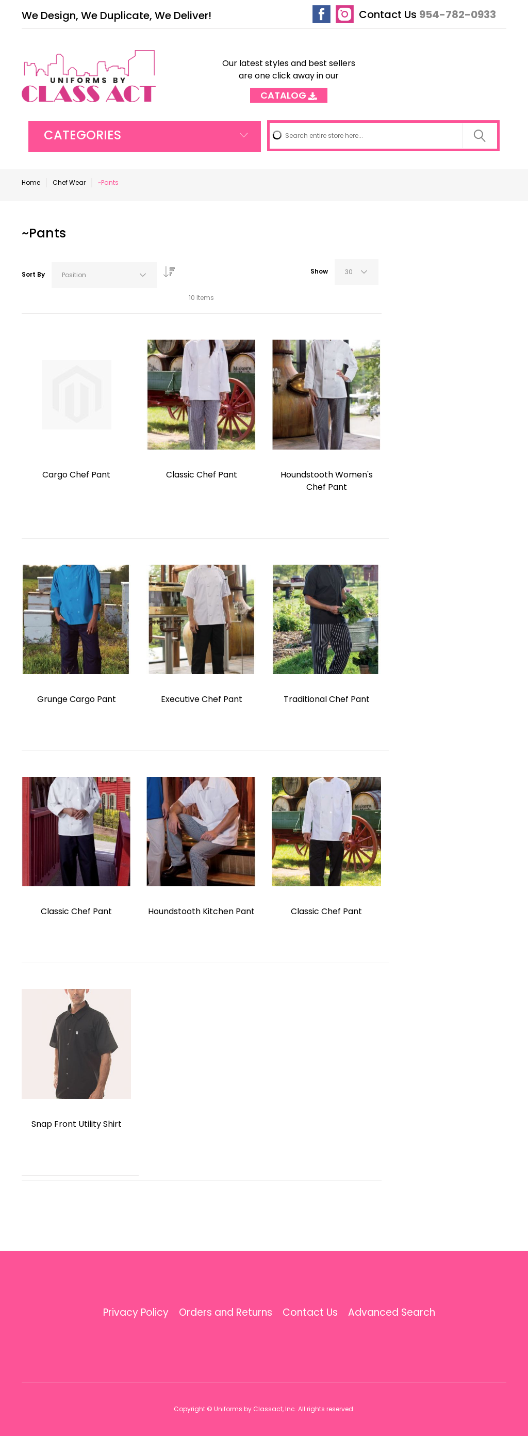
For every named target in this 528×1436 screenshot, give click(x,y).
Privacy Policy (136, 1312)
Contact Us (388, 14)
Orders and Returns (225, 1312)
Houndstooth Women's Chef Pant (326, 481)
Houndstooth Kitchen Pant (201, 911)
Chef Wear (69, 182)
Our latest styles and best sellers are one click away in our (288, 75)
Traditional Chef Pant (327, 699)
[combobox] (383, 136)
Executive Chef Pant (201, 699)
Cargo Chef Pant (76, 475)
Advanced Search (391, 1312)
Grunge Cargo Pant (76, 699)
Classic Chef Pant (201, 475)
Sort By (33, 274)
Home (31, 182)
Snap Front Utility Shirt (76, 1124)
